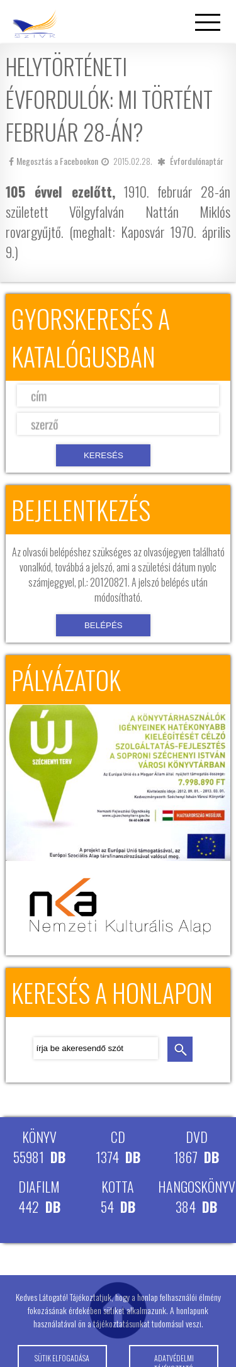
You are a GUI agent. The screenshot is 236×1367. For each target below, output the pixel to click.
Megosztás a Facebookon (53, 160)
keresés (180, 1049)
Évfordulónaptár (196, 160)
